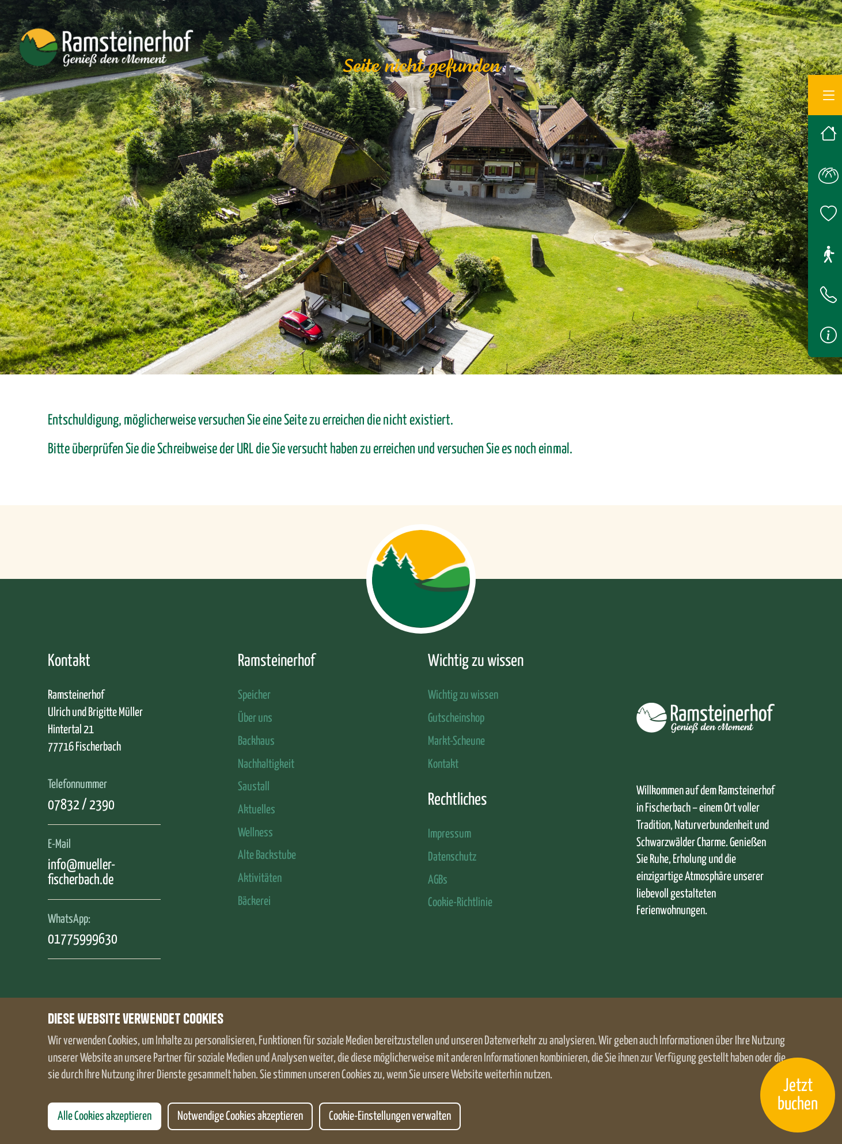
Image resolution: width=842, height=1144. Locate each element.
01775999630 (82, 939)
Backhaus (256, 741)
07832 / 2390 (81, 805)
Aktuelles (256, 810)
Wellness (255, 833)
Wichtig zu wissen (463, 695)
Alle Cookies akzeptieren (104, 1116)
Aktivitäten (260, 878)
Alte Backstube (267, 855)
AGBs (437, 880)
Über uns (255, 718)
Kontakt (443, 764)
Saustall (254, 787)
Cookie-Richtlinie (460, 902)
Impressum (449, 834)
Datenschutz (452, 857)
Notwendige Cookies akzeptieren (240, 1116)
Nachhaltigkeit (266, 764)
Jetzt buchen (797, 1095)
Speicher (254, 695)
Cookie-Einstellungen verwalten (390, 1116)
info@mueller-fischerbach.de (81, 872)
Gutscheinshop (456, 718)
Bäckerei (254, 901)
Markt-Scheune (456, 741)
